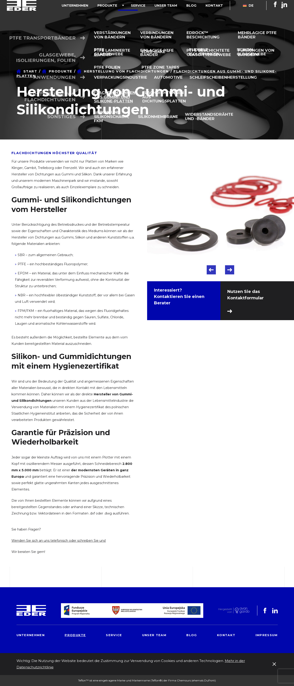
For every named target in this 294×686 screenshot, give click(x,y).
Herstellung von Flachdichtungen (126, 71)
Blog (198, 15)
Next (229, 269)
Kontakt (216, 15)
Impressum (267, 635)
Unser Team (177, 15)
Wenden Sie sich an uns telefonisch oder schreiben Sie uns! (58, 541)
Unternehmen (100, 15)
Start (30, 71)
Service (154, 15)
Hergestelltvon (225, 610)
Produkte (128, 15)
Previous (211, 269)
